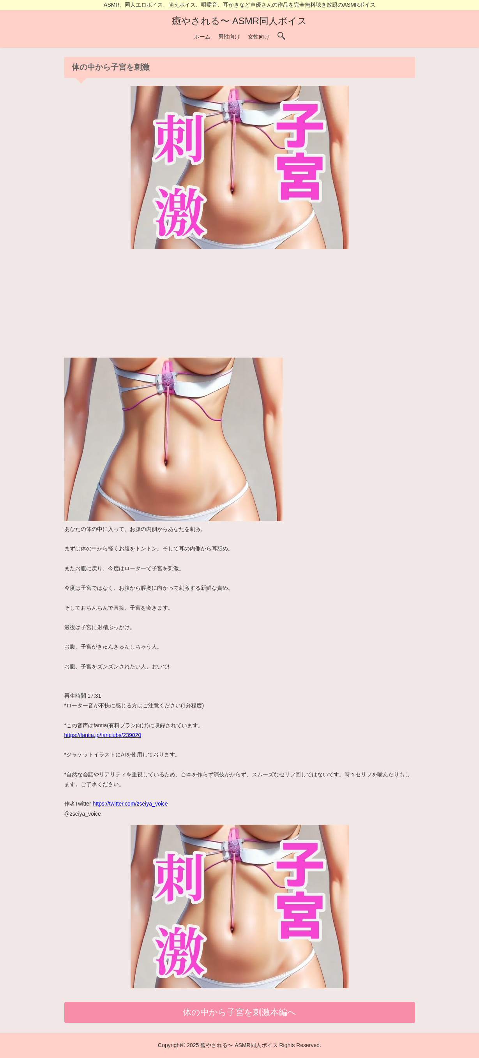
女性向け (259, 37)
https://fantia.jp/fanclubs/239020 (102, 735)
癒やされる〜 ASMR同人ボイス (239, 21)
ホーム (202, 37)
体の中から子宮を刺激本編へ (239, 1012)
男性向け (229, 37)
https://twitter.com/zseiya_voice (130, 804)
